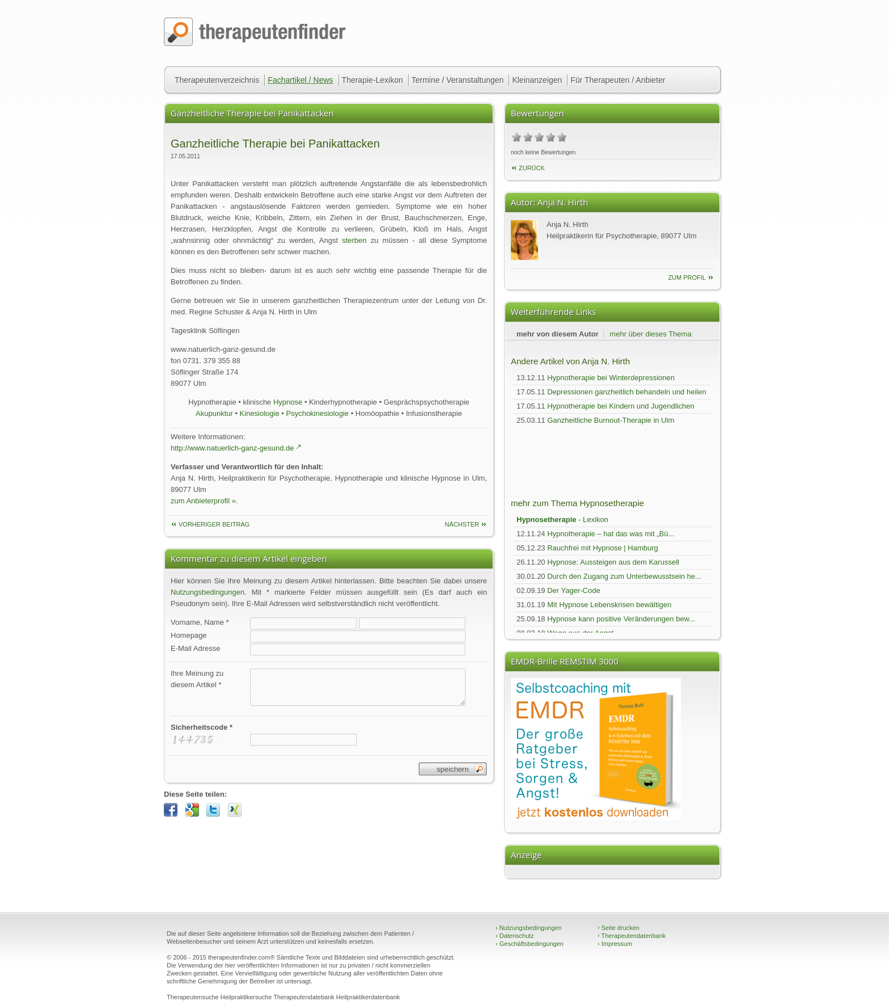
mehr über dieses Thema (650, 334)
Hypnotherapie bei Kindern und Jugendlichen (620, 406)
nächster (461, 524)
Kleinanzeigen (537, 80)
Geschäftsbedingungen (530, 943)
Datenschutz (515, 935)
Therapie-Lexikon (372, 80)
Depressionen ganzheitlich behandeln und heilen (626, 392)
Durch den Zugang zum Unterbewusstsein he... (624, 576)
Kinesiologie (260, 413)
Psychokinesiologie (317, 413)
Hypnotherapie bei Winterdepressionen (611, 377)
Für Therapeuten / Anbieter (617, 80)
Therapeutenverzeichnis (217, 80)
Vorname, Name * (200, 622)
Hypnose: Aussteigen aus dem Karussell (613, 562)
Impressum (615, 943)
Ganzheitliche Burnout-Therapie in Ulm (610, 420)
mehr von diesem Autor (558, 334)
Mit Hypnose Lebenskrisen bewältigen (609, 604)
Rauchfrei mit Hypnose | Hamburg (602, 548)
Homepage (189, 635)
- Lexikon (562, 519)
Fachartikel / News (300, 80)
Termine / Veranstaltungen (458, 80)
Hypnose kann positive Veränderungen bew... (621, 619)
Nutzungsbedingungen (207, 592)
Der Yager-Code (573, 590)
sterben (354, 240)
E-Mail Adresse (195, 648)
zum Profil (687, 277)
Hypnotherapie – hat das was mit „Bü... (610, 533)
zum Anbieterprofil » (203, 501)
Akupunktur (214, 413)
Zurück (532, 168)
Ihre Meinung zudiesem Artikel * (197, 679)
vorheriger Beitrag (214, 524)
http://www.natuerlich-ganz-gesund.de (232, 448)
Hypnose (287, 402)
